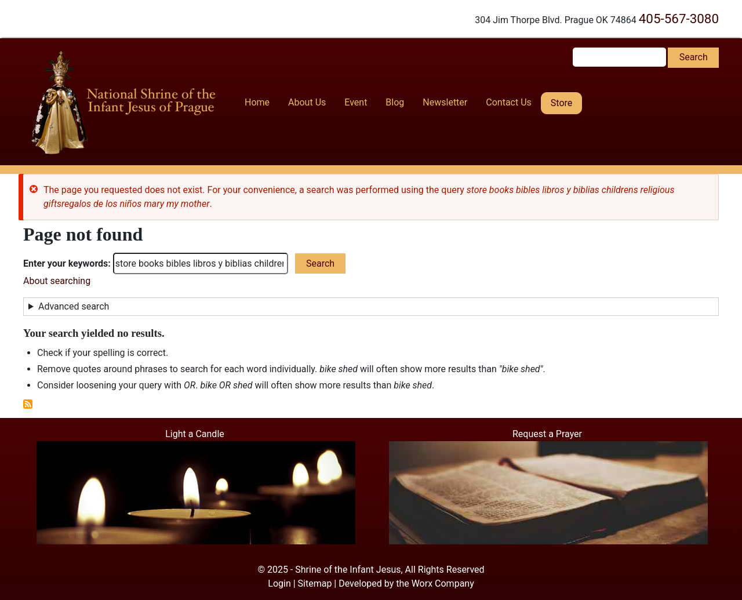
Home (257, 102)
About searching (56, 280)
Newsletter (445, 102)
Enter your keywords (65, 263)
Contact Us (509, 102)
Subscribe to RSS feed (27, 404)
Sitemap (315, 583)
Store (561, 102)
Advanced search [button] (73, 306)
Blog (394, 102)
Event (355, 102)
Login (279, 583)
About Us (307, 102)
